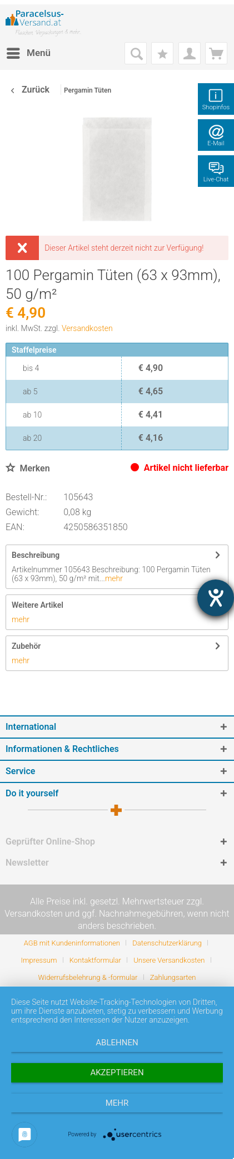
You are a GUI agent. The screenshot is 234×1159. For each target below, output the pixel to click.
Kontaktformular (95, 960)
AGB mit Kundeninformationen (72, 943)
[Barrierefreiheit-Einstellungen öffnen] (215, 598)
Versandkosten (87, 328)
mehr (114, 578)
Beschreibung (35, 555)
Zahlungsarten (173, 977)
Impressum (39, 960)
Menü (29, 51)
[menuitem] (28, 53)
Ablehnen (117, 1043)
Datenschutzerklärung (167, 943)
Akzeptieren (116, 1072)
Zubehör (26, 646)
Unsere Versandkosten (169, 960)
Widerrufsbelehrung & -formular (88, 977)
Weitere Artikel (37, 605)
